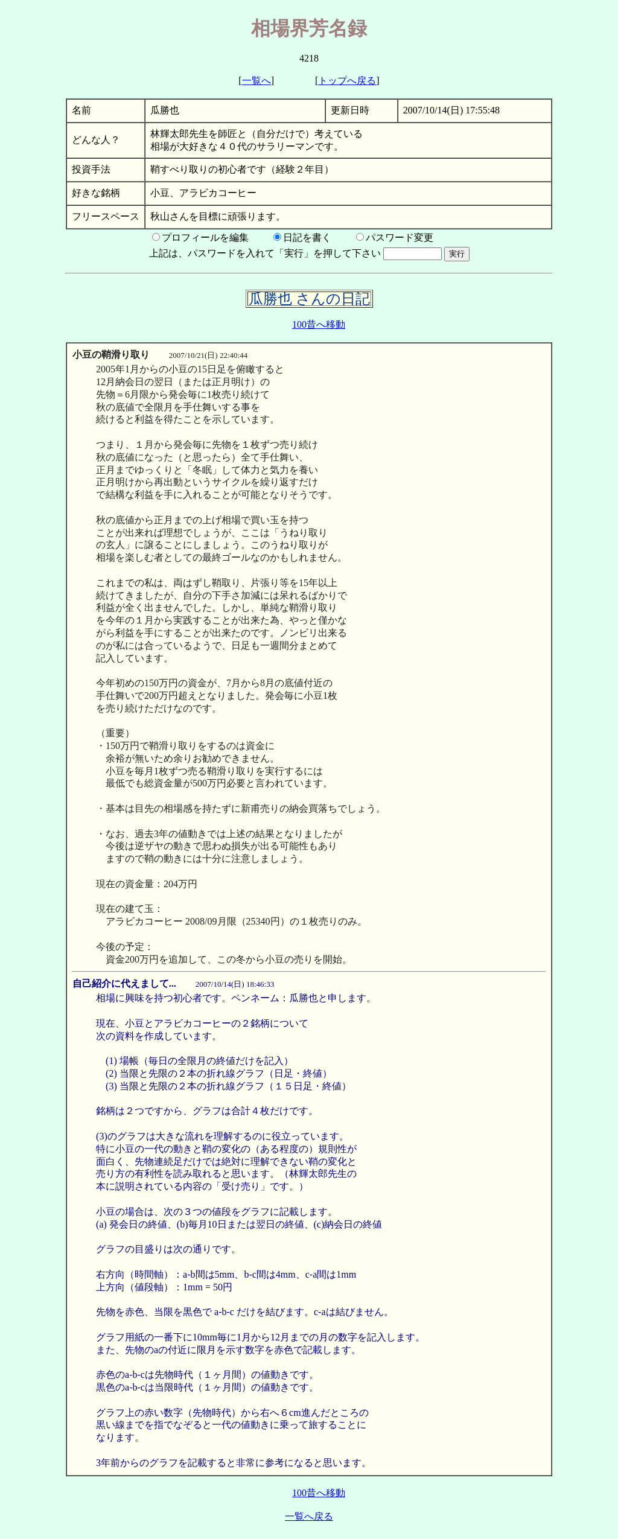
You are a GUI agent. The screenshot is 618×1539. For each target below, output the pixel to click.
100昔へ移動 (318, 324)
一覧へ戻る (309, 1516)
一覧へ (256, 80)
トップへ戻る (347, 80)
